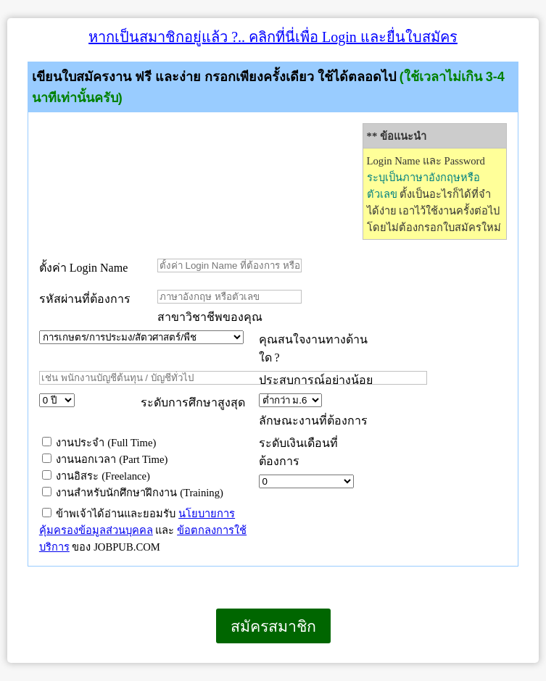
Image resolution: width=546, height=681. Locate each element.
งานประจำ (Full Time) (99, 442)
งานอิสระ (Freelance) (96, 476)
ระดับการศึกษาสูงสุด (193, 402)
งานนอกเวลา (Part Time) (105, 459)
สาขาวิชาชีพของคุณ (209, 317)
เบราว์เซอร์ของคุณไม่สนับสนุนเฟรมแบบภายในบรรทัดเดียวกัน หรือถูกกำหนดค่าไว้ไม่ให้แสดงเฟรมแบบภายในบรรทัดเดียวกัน (7, 662)
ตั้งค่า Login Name (83, 268)
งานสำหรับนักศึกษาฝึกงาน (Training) (132, 492)
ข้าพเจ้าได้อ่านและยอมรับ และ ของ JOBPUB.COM (143, 530)
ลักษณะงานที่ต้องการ (313, 420)
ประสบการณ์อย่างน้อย (317, 380)
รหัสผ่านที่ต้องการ (85, 299)
